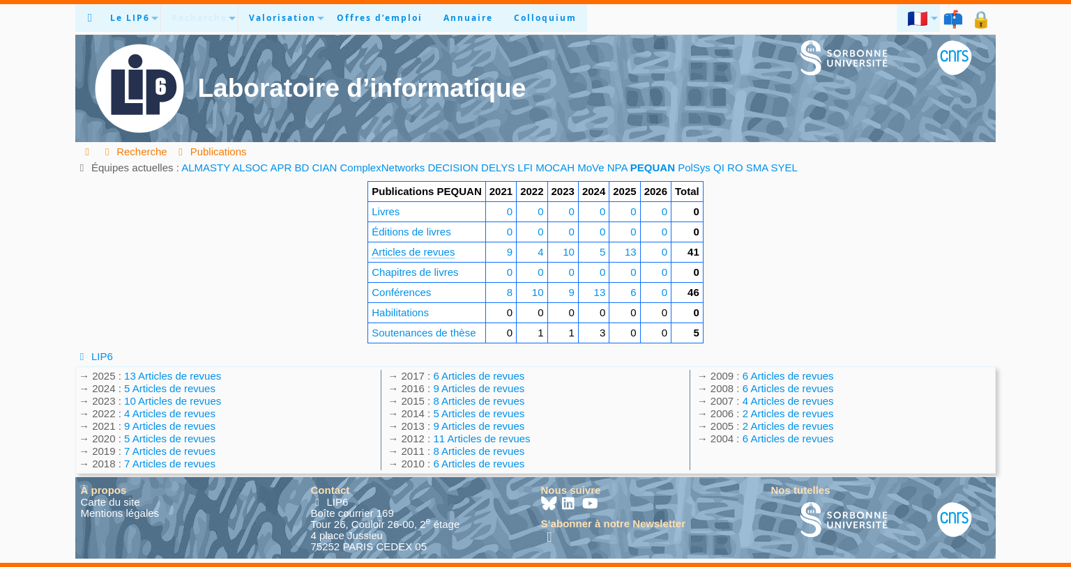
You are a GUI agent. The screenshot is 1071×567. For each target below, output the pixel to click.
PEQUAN (652, 167)
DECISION (452, 167)
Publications (210, 151)
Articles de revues (413, 252)
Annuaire (468, 18)
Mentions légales (120, 513)
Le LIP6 (130, 18)
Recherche (199, 18)
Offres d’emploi (380, 18)
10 (569, 252)
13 (631, 252)
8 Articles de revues (478, 401)
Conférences (401, 292)
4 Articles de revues (169, 413)
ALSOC (250, 167)
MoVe (590, 167)
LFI (525, 167)
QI (718, 167)
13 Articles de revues (172, 376)
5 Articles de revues (169, 388)
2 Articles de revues (788, 413)
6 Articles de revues (478, 376)
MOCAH (555, 167)
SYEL (784, 167)
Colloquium (545, 18)
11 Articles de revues (481, 438)
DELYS (498, 167)
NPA (617, 167)
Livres (386, 211)
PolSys (694, 167)
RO (735, 167)
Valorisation (282, 18)
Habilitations (400, 312)
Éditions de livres (411, 232)
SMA (757, 167)
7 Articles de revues (169, 451)
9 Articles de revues (169, 426)
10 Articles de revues (172, 401)
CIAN (324, 167)
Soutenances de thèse (424, 333)
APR (280, 167)
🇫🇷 (918, 18)
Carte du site (110, 502)
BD (301, 167)
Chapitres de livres (415, 272)
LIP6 (94, 356)
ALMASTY (205, 167)
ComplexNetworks (382, 167)
